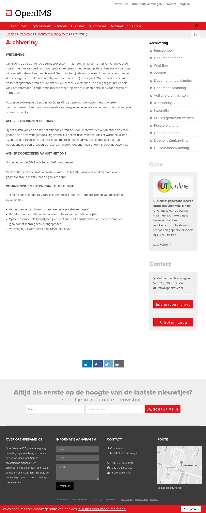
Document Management (52, 34)
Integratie (161, 110)
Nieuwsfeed (141, 499)
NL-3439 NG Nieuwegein (124, 453)
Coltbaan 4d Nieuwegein (173, 278)
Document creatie (168, 58)
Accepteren (191, 509)
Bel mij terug (173, 322)
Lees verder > (162, 244)
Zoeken (160, 73)
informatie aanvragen (147, 4)
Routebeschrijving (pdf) (170, 487)
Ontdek (61, 26)
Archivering (158, 43)
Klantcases (98, 26)
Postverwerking (166, 125)
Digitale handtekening (171, 148)
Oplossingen (41, 26)
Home (10, 34)
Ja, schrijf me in (162, 409)
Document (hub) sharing (173, 80)
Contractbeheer (166, 133)
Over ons (134, 26)
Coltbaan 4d (117, 448)
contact (171, 4)
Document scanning (170, 88)
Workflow (161, 65)
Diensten (78, 26)
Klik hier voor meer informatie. (102, 509)
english (185, 4)
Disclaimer (126, 499)
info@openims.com (170, 288)
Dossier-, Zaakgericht (171, 140)
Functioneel (163, 50)
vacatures (121, 4)
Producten (19, 26)
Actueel (117, 26)
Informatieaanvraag (173, 304)
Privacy (154, 499)
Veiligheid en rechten (171, 95)
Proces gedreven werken (174, 118)
